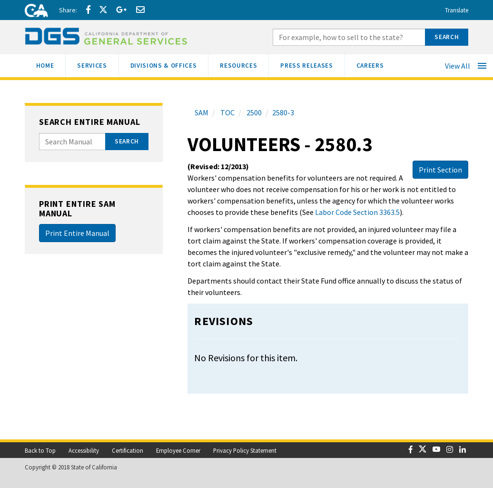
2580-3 (283, 112)
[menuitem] (45, 65)
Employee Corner (178, 450)
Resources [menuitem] (244, 65)
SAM (201, 112)
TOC (227, 112)
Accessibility (84, 450)
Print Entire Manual (77, 233)
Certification (127, 450)
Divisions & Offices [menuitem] (169, 65)
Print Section (440, 169)
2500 (253, 112)
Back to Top (40, 450)
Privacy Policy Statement (244, 450)
